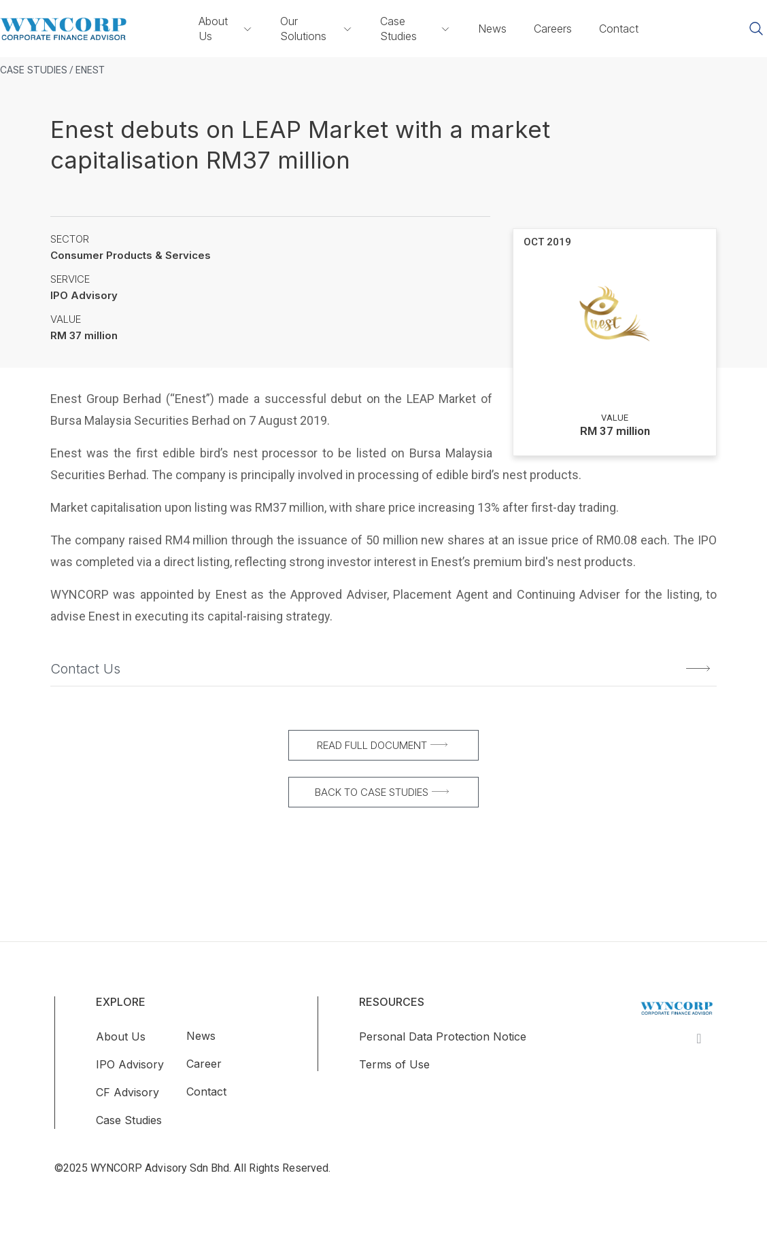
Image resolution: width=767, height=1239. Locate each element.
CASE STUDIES (33, 69)
